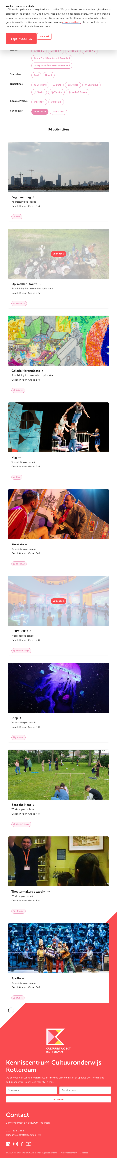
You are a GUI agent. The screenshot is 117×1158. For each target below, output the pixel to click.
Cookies (84, 1152)
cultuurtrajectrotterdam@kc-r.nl (23, 1134)
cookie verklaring (71, 22)
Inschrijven (58, 1099)
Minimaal (44, 36)
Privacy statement (68, 1152)
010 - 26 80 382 (15, 1130)
